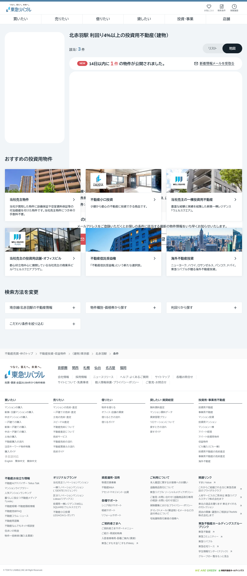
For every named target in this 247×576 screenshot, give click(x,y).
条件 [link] (116, 353)
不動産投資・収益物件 (52, 353)
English (9, 461)
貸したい (144, 19)
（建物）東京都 (80, 353)
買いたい (20, 19)
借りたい (103, 19)
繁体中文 (20, 461)
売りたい (62, 19)
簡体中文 (32, 461)
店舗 (226, 19)
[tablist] (222, 48)
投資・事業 (185, 19)
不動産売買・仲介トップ (19, 353)
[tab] (212, 48)
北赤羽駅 (101, 353)
